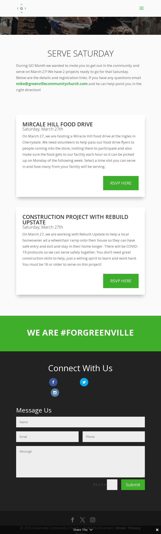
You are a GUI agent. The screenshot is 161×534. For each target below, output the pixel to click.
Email (121, 517)
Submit (133, 474)
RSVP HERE (120, 183)
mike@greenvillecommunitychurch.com (52, 83)
